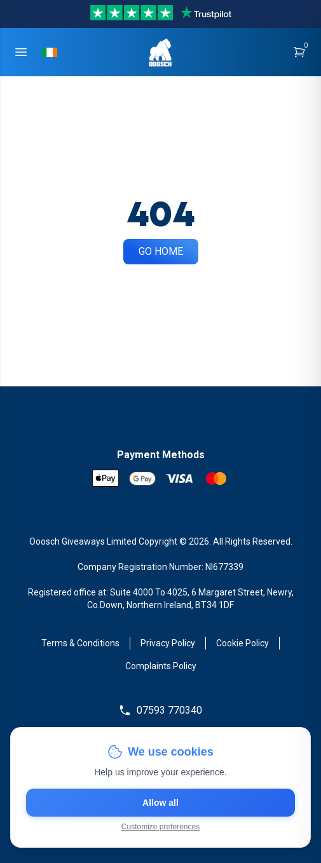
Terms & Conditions (80, 643)
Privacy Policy (167, 643)
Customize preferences (160, 826)
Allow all (160, 803)
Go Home (161, 251)
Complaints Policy (160, 666)
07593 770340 (160, 710)
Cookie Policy (242, 643)
